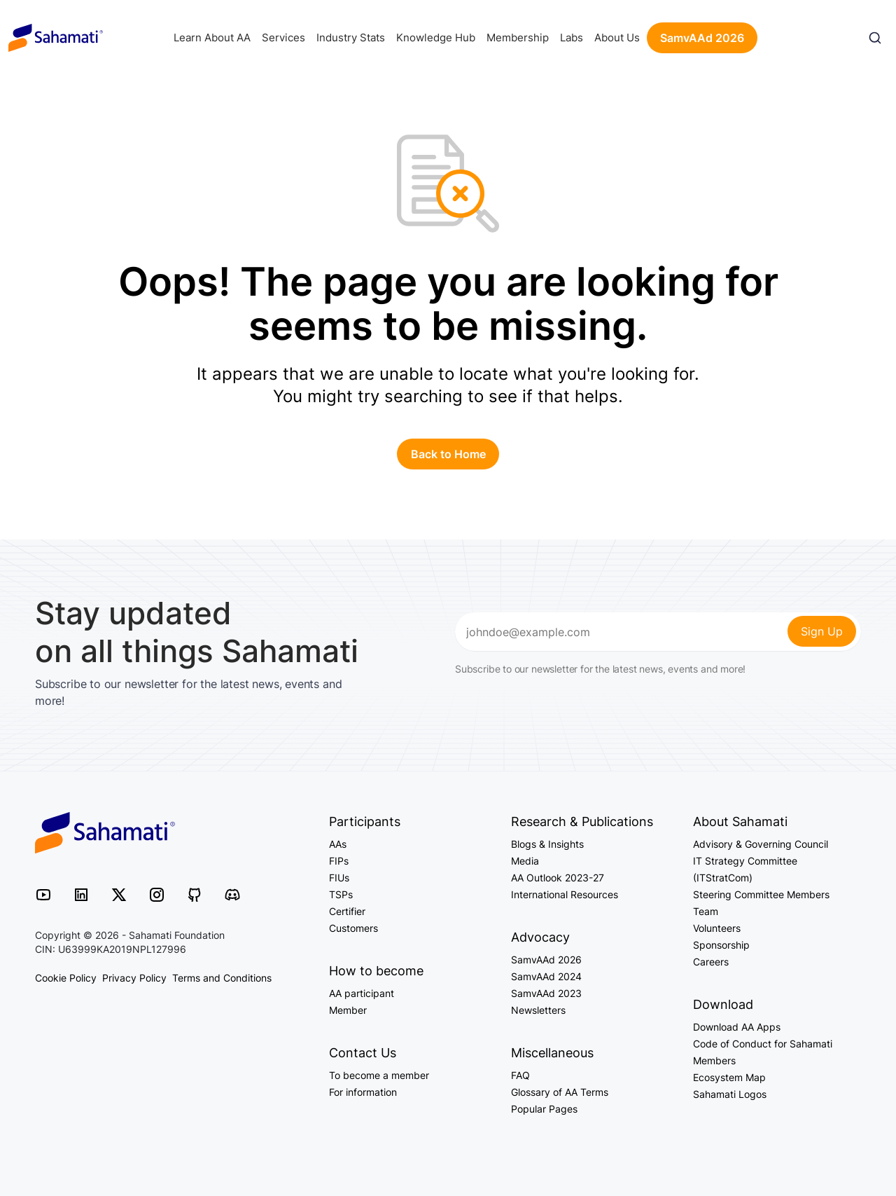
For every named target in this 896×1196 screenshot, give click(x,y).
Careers (711, 962)
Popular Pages (544, 1109)
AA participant (361, 993)
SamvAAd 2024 (546, 976)
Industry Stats (350, 37)
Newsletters (538, 1010)
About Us (617, 37)
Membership (517, 37)
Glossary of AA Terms (559, 1092)
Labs (571, 37)
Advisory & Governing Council (760, 844)
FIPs (339, 861)
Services (283, 37)
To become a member (379, 1075)
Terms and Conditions (222, 978)
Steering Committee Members (761, 894)
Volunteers (717, 928)
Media (525, 861)
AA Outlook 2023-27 (557, 878)
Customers (353, 928)
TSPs (341, 894)
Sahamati (55, 38)
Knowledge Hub (435, 37)
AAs (337, 844)
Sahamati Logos (729, 1094)
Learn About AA (212, 37)
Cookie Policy (66, 978)
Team (705, 911)
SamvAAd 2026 (702, 38)
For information (363, 1092)
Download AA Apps (736, 1027)
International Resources (564, 894)
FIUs (339, 878)
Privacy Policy (134, 978)
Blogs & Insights (547, 844)
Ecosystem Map (729, 1077)
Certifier (347, 911)
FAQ (520, 1075)
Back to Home (448, 454)
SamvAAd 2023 (546, 993)
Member (348, 1010)
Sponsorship (721, 945)
